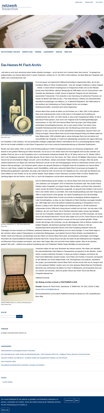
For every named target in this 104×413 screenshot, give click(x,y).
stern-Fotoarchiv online (8, 361)
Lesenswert (48, 52)
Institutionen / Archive (10, 52)
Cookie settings (7, 382)
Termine (38, 52)
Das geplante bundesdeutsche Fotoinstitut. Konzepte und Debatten (22, 365)
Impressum (89, 2)
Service (59, 52)
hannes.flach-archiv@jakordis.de (47, 289)
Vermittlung (27, 52)
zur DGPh (99, 2)
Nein (77, 402)
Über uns (68, 52)
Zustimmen (69, 402)
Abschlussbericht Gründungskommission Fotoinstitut (18, 350)
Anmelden (78, 2)
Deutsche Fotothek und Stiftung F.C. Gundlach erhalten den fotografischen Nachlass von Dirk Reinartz (34, 358)
